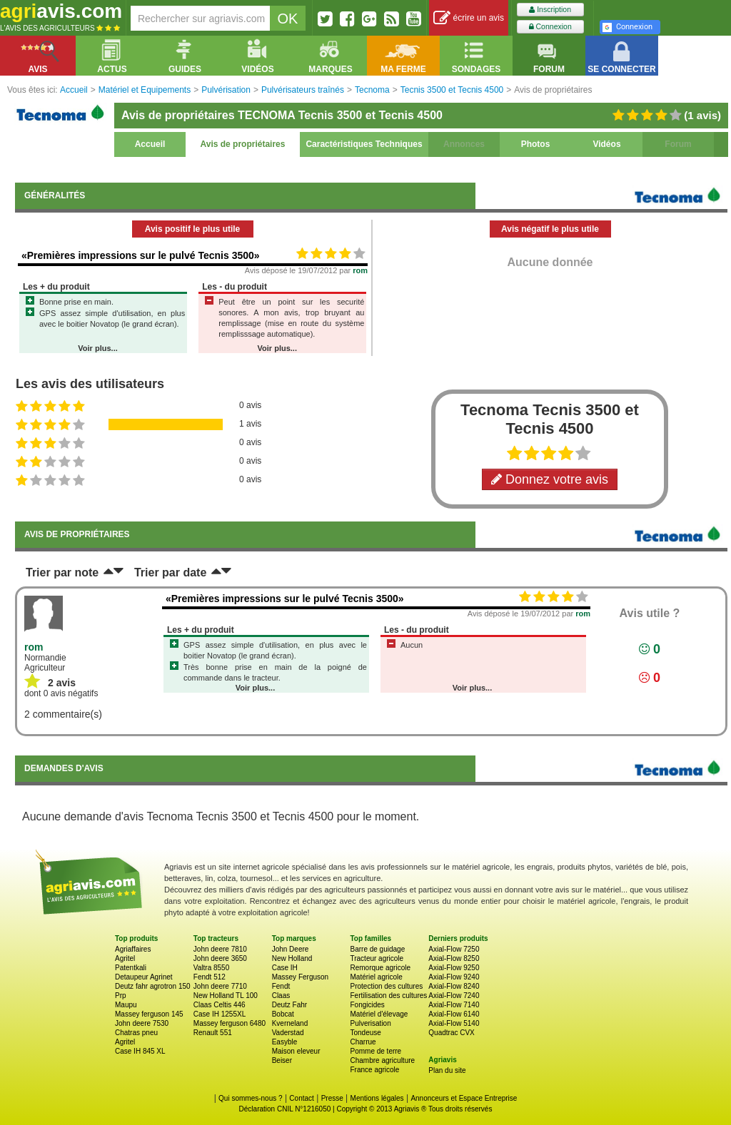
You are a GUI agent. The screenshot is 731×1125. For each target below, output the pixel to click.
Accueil (150, 144)
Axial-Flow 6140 (453, 1014)
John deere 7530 (141, 1023)
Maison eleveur (296, 1051)
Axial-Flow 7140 (453, 1005)
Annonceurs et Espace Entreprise (463, 1098)
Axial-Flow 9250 (453, 968)
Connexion (550, 26)
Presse (332, 1098)
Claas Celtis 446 (219, 1005)
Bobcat (283, 1014)
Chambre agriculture (382, 1060)
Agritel (125, 958)
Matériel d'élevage (379, 1014)
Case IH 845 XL (140, 1051)
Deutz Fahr (289, 1005)
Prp (120, 995)
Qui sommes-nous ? (250, 1098)
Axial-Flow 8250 (453, 958)
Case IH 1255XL (219, 1014)
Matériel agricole (376, 977)
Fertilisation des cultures (388, 995)
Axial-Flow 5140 (453, 1023)
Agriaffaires (133, 949)
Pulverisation (370, 1023)
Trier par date (170, 572)
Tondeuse (365, 1033)
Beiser (282, 1060)
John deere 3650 (220, 958)
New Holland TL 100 (225, 995)
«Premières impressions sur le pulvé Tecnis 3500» (140, 255)
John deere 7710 (220, 986)
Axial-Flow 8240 (453, 986)
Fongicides (367, 1005)
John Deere (290, 949)
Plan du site (446, 1070)
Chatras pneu (136, 1033)
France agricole (374, 1070)
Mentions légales (377, 1098)
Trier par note (62, 572)
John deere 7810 (220, 949)
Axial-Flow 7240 (453, 995)
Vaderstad (288, 1033)
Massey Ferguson (300, 977)
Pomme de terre (375, 1051)
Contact (301, 1098)
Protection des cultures (386, 986)
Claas (281, 995)
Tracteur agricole (376, 958)
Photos (535, 144)
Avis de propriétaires (243, 144)
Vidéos (606, 144)
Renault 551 (212, 1033)
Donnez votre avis (549, 479)
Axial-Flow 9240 (453, 977)
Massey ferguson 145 (149, 1014)
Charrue (362, 1042)
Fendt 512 (209, 977)
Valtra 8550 (211, 968)
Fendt (281, 986)
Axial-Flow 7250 (453, 949)
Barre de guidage (377, 949)
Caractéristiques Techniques (364, 144)
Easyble (285, 1042)
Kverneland (290, 1023)
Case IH (285, 968)
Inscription (550, 9)
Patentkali (130, 968)
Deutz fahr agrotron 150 (153, 986)
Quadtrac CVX (451, 1033)
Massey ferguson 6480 (229, 1023)
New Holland (292, 958)
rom (360, 270)
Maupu (126, 1005)
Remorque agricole (380, 968)
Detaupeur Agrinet (144, 977)
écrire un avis (468, 18)
